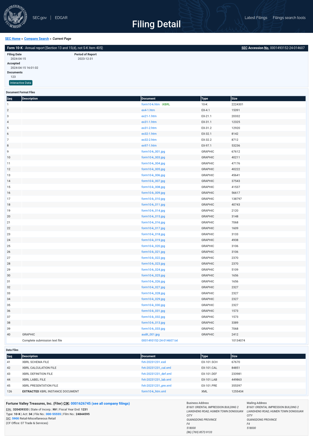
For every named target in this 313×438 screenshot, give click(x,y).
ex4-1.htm (148, 110)
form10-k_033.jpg (153, 328)
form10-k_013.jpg (153, 322)
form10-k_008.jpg (153, 187)
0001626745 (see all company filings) (100, 403)
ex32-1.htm (148, 133)
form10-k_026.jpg (153, 281)
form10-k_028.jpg (153, 293)
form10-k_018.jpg (153, 234)
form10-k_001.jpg (153, 151)
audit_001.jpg (150, 334)
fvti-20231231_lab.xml (156, 379)
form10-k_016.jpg (153, 222)
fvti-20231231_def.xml (156, 373)
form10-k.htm (150, 104)
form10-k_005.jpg (153, 169)
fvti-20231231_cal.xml (156, 367)
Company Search (36, 39)
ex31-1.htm (148, 122)
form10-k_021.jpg (153, 251)
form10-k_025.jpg (153, 275)
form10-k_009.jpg (153, 192)
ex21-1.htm (148, 116)
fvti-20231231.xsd (153, 362)
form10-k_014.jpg (153, 210)
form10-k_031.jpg (153, 311)
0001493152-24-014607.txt (159, 340)
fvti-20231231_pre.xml (156, 385)
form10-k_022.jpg (153, 258)
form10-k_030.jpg (153, 305)
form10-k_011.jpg (153, 204)
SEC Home (13, 39)
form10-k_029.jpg (153, 299)
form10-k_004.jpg (153, 163)
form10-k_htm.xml (153, 391)
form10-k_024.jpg (153, 269)
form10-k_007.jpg (153, 181)
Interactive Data (20, 82)
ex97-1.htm (148, 145)
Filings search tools (289, 18)
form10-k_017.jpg (153, 228)
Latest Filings (256, 18)
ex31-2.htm (148, 128)
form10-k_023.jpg (153, 263)
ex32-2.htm (148, 139)
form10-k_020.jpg (153, 246)
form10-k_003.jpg (153, 157)
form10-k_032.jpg (153, 317)
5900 (15, 418)
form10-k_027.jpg (153, 287)
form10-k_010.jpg (153, 198)
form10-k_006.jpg (153, 175)
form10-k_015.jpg (153, 216)
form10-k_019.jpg (153, 240)
